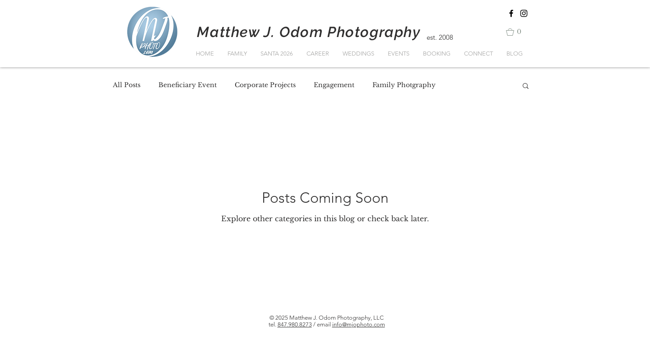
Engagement (334, 85)
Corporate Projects (265, 85)
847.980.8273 (295, 324)
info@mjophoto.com (358, 324)
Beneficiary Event (187, 85)
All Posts (126, 85)
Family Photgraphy (404, 85)
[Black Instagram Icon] (524, 13)
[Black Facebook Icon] (511, 13)
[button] (517, 32)
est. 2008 (440, 37)
